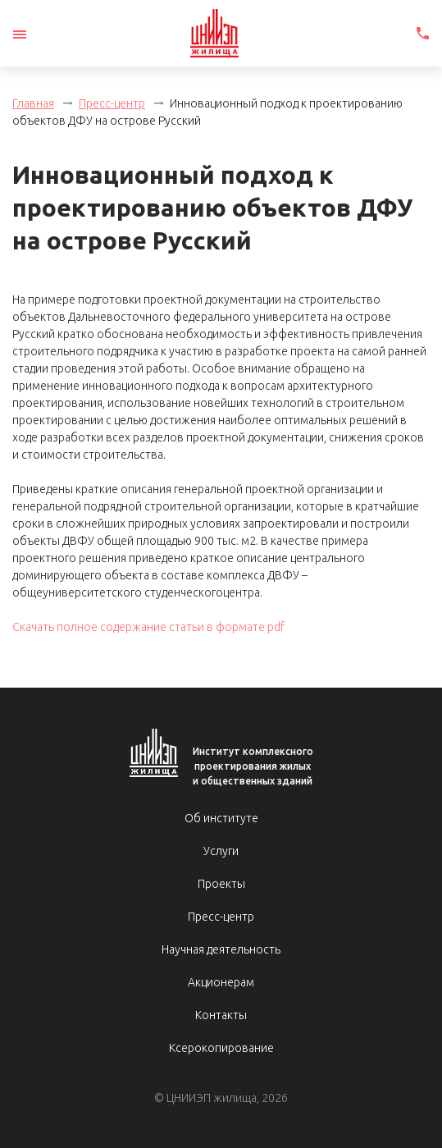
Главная (33, 103)
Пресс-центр (112, 103)
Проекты (221, 883)
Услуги (221, 851)
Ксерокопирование (221, 1047)
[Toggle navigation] (19, 34)
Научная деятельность (221, 949)
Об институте (221, 818)
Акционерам (221, 982)
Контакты (221, 1015)
